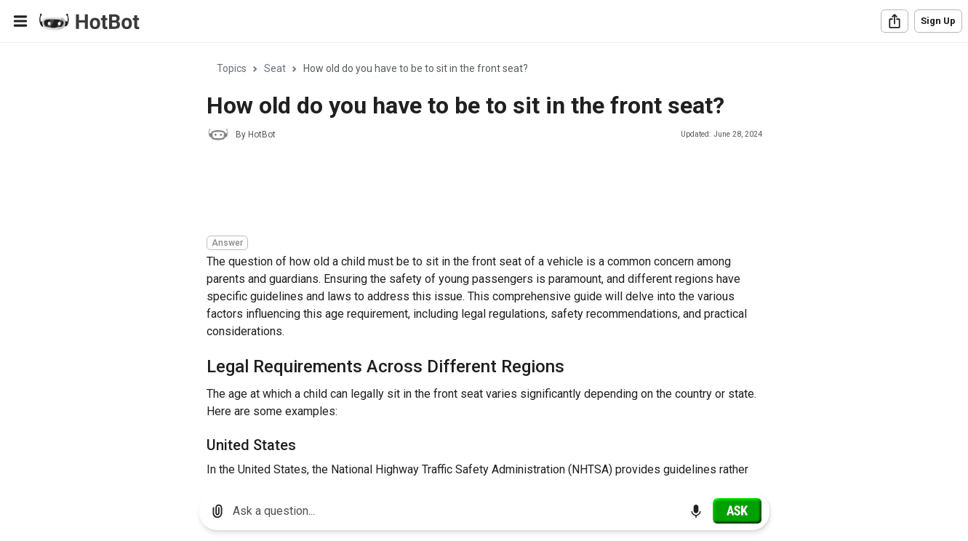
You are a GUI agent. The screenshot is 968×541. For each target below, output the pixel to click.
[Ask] (737, 510)
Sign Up (938, 20)
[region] (484, 262)
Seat (275, 68)
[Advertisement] (471, 190)
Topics (232, 68)
